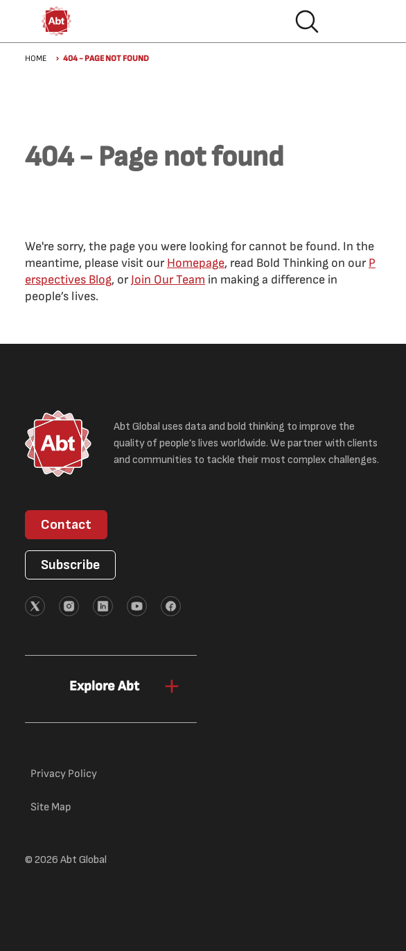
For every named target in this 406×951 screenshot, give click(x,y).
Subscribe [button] (70, 565)
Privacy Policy (63, 773)
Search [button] (307, 21)
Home (35, 58)
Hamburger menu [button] (351, 21)
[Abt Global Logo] (56, 21)
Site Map (50, 807)
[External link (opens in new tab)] (35, 606)
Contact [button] (66, 524)
